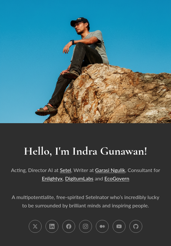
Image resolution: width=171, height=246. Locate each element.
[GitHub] (135, 226)
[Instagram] (85, 226)
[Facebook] (68, 226)
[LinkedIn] (51, 226)
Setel (65, 170)
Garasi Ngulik (110, 170)
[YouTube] (119, 226)
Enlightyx (52, 178)
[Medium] (102, 226)
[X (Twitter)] (35, 226)
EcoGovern (117, 178)
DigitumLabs (79, 178)
